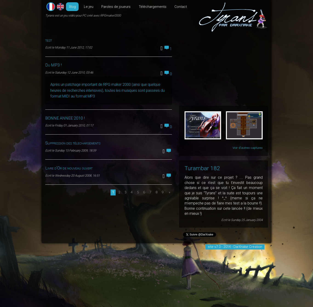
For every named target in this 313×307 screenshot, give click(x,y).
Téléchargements (152, 7)
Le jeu (88, 7)
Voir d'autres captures (248, 147)
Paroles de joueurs (116, 7)
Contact (180, 7)
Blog (72, 7)
